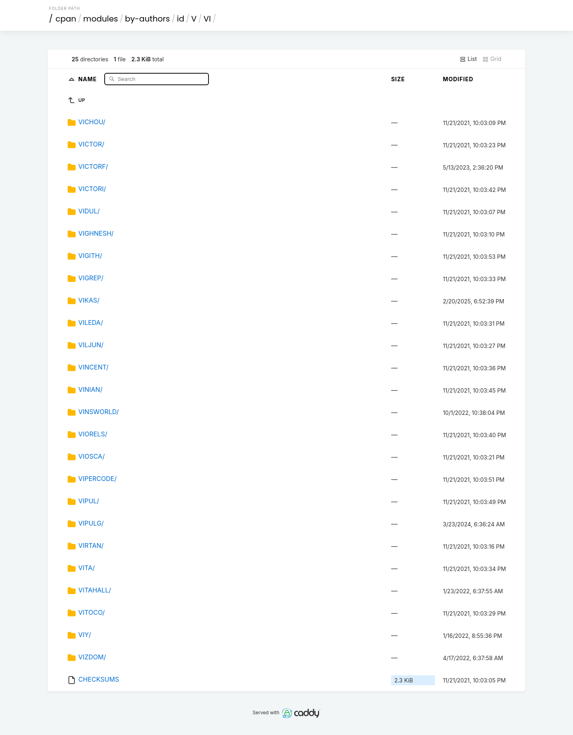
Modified (458, 79)
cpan (66, 18)
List (468, 59)
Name (88, 78)
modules (100, 18)
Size (398, 79)
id (180, 18)
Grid (491, 59)
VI (207, 18)
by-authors (147, 18)
